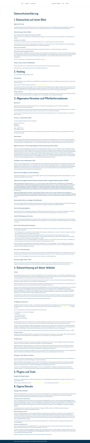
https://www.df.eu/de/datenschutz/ (41, 84)
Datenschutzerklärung (42, 441)
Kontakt (67, 3)
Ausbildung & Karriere (55, 3)
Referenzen (33, 3)
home (22, 3)
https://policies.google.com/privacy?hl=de (65, 382)
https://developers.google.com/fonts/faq (37, 382)
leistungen (27, 3)
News (63, 3)
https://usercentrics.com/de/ (65, 306)
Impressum (35, 441)
